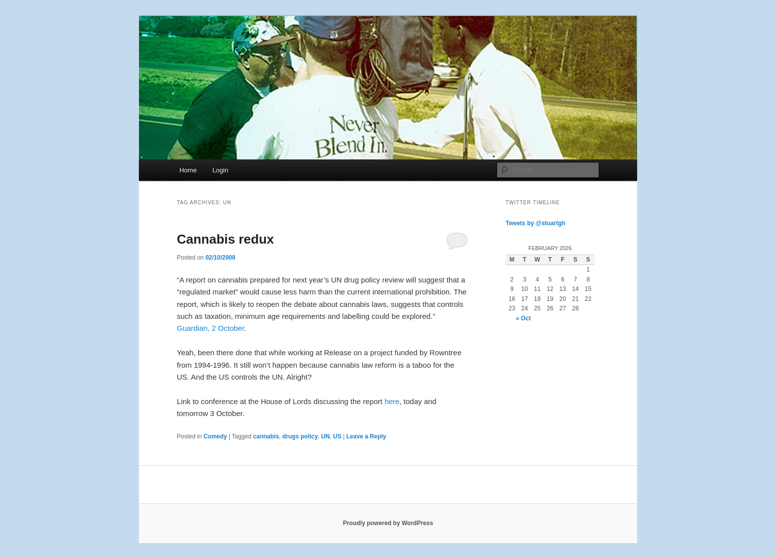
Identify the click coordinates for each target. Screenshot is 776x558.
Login (220, 170)
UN (325, 436)
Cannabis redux (225, 239)
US (337, 436)
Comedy (215, 436)
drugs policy (300, 436)
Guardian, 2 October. (211, 328)
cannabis (266, 436)
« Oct (523, 318)
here (392, 401)
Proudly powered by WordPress (388, 523)
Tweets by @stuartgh (535, 223)
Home (188, 170)
